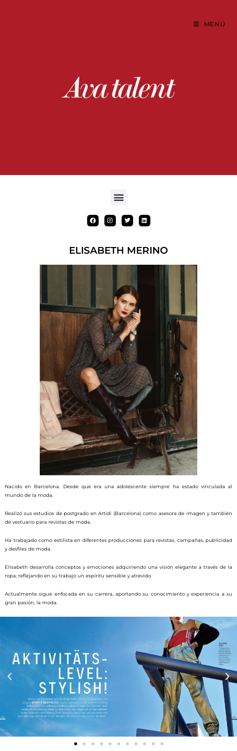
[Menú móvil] (209, 24)
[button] (118, 197)
